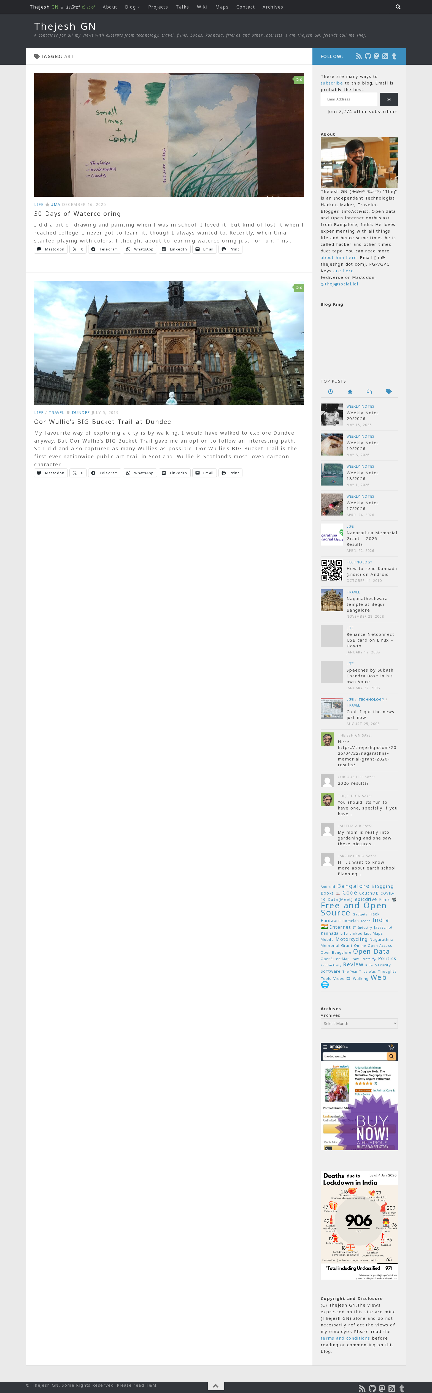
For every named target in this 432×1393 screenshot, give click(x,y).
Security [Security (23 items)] (383, 965)
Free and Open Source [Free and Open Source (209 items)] (354, 909)
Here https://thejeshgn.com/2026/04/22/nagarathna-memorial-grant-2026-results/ (367, 753)
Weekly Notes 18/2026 (363, 475)
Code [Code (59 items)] (349, 892)
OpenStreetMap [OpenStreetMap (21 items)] (335, 958)
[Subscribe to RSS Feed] (385, 56)
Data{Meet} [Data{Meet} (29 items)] (340, 899)
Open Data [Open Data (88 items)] (371, 951)
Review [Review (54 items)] (353, 964)
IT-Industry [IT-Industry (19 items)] (362, 927)
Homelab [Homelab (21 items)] (350, 920)
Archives (273, 7)
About (110, 7)
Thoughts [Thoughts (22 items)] (387, 971)
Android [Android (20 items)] (328, 886)
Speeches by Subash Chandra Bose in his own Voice (370, 675)
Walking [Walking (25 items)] (361, 978)
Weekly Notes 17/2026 (363, 505)
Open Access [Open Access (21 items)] (380, 945)
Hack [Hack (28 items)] (374, 914)
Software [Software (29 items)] (331, 971)
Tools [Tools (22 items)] (326, 978)
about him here (339, 257)
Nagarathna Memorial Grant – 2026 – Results (372, 538)
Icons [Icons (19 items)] (366, 921)
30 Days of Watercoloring (77, 213)
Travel (57, 412)
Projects (158, 7)
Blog (130, 7)
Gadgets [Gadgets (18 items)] (360, 914)
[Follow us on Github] (368, 56)
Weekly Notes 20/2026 (363, 415)
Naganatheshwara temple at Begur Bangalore (367, 604)
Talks (182, 7)
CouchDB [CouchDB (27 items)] (369, 893)
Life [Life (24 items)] (344, 933)
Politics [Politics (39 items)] (387, 958)
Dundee (81, 412)
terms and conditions (345, 1338)
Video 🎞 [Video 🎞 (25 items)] (342, 978)
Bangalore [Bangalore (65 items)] (353, 886)
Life (39, 204)
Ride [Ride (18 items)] (369, 965)
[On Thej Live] (394, 56)
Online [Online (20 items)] (360, 945)
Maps (222, 7)
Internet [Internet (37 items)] (340, 927)
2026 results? (353, 783)
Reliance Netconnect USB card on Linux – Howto (370, 639)
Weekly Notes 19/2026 (363, 445)
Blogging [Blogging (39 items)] (382, 886)
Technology (359, 562)
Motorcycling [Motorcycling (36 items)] (352, 939)
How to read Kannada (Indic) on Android (372, 571)
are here (343, 270)
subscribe (332, 83)
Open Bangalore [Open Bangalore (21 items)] (336, 952)
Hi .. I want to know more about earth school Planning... (367, 867)
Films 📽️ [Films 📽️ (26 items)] (388, 899)
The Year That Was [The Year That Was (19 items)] (359, 971)
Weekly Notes (360, 406)
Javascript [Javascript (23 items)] (383, 927)
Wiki (202, 7)
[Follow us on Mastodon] (377, 56)
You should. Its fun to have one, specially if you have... (368, 807)
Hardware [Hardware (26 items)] (331, 920)
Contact (245, 7)
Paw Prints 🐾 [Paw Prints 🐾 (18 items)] (364, 959)
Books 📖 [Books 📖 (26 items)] (331, 893)
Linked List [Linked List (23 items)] (360, 933)
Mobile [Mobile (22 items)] (327, 939)
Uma (55, 204)
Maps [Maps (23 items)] (378, 933)
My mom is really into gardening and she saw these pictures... (364, 837)
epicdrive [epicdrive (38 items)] (366, 899)
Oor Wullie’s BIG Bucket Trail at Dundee (102, 421)
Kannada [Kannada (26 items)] (330, 933)
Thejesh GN (65, 26)
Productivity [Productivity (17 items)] (331, 965)
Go (389, 99)
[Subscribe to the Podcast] (359, 56)
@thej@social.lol (339, 284)
